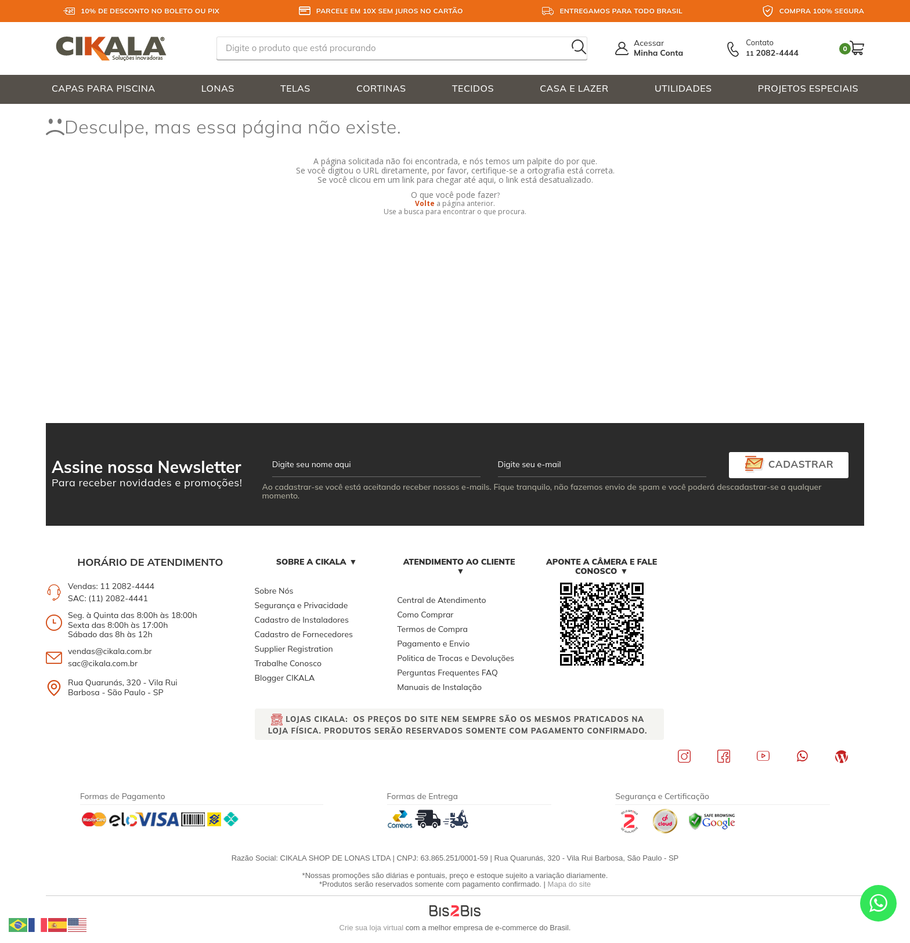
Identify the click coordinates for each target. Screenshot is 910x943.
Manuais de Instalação (439, 687)
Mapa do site (569, 884)
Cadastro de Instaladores (302, 620)
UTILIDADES (683, 88)
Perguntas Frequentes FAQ (447, 672)
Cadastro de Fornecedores (304, 634)
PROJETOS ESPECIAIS (808, 88)
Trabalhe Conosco (288, 663)
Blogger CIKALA (285, 678)
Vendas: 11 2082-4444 (111, 586)
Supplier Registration (294, 649)
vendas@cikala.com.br (110, 651)
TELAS (295, 88)
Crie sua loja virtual (372, 927)
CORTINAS (381, 88)
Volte (425, 203)
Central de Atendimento (441, 600)
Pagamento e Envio (433, 643)
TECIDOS (473, 88)
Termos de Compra (432, 629)
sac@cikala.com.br (103, 663)
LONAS (217, 88)
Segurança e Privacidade (301, 605)
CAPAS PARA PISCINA (104, 88)
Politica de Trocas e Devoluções (455, 658)
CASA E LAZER (574, 88)
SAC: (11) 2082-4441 (108, 598)
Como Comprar (425, 614)
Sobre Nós (274, 591)
